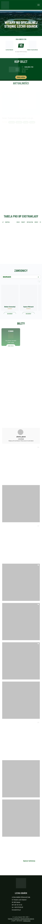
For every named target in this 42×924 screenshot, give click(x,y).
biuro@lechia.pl (16, 910)
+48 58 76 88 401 (18, 907)
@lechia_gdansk (21, 437)
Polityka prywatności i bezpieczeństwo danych (21, 918)
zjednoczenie (26, 920)
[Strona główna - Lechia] (5, 5)
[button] (39, 284)
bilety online (21, 77)
